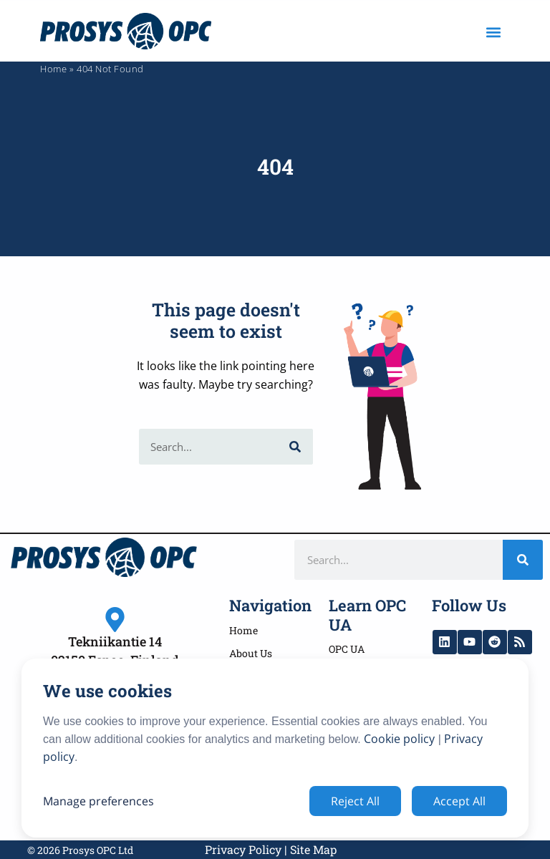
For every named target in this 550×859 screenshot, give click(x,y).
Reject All (355, 801)
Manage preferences (98, 801)
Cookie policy (399, 739)
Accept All (459, 801)
